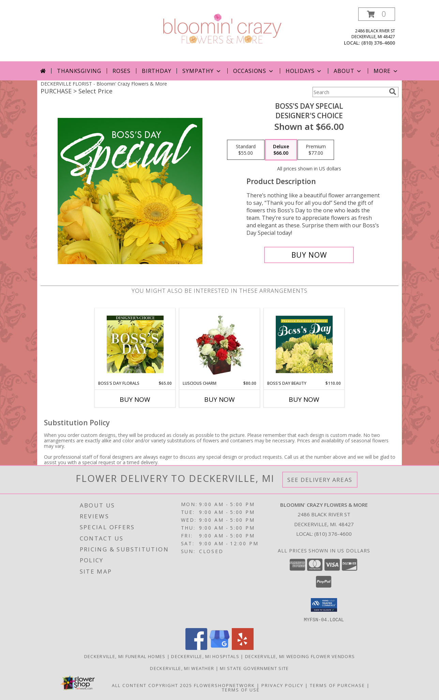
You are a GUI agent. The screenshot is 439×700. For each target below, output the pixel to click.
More (386, 71)
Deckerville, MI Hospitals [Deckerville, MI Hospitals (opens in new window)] (205, 656)
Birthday (156, 71)
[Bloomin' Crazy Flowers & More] (222, 28)
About (348, 71)
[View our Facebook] (196, 647)
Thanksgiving (79, 71)
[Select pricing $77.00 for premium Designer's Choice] (316, 150)
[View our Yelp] (243, 647)
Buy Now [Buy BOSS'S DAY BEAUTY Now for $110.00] (304, 399)
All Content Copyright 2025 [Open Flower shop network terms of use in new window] (152, 685)
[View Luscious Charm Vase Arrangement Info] (219, 344)
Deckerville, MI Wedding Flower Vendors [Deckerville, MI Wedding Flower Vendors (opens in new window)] (300, 656)
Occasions (253, 71)
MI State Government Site (254, 668)
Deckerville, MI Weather (182, 668)
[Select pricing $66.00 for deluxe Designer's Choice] (281, 150)
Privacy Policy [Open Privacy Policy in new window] (282, 685)
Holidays (304, 71)
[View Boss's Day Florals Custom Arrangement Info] (135, 344)
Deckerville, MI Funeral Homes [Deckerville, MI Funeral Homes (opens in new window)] (125, 656)
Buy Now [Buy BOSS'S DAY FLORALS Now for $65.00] (135, 399)
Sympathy (202, 71)
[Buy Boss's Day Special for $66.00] (309, 255)
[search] (392, 91)
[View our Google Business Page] (219, 647)
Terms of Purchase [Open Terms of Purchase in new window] (337, 685)
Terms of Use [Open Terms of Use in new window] (241, 689)
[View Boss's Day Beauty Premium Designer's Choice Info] (304, 344)
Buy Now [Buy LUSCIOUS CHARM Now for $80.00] (219, 399)
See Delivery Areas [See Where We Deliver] (319, 480)
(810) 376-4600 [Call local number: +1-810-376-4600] (378, 43)
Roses (121, 71)
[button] (376, 14)
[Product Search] (349, 92)
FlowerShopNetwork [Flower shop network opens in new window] (224, 685)
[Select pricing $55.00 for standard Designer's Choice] (245, 150)
